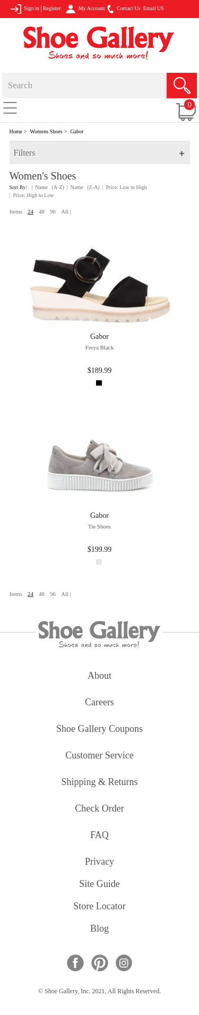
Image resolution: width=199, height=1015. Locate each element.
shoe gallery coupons (99, 729)
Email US (153, 8)
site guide (99, 884)
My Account (85, 9)
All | (66, 211)
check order (99, 809)
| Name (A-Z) (47, 187)
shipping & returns (99, 782)
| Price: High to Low (32, 195)
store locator (99, 906)
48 (42, 211)
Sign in (24, 9)
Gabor (76, 131)
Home (16, 131)
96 (53, 211)
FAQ (99, 835)
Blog (99, 929)
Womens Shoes (46, 131)
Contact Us (123, 9)
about (99, 676)
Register (51, 8)
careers (99, 702)
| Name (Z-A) (83, 187)
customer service (99, 756)
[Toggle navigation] (10, 107)
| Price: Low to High (124, 187)
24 (30, 211)
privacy (99, 862)
